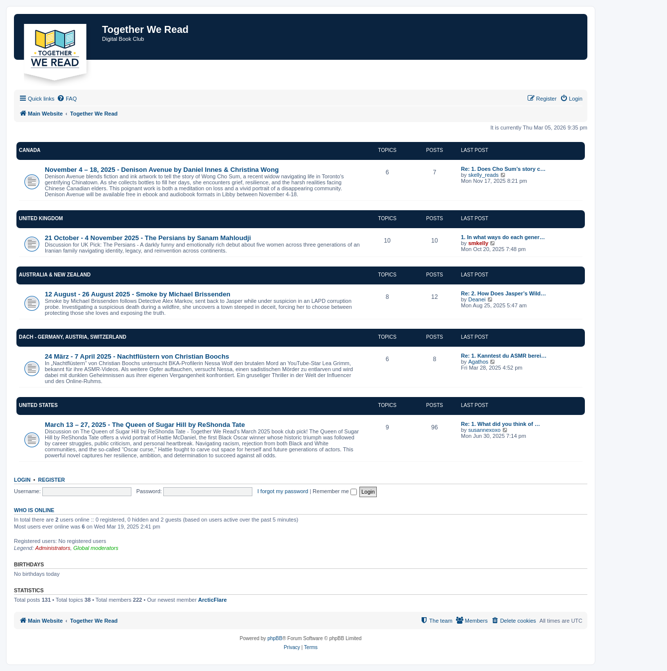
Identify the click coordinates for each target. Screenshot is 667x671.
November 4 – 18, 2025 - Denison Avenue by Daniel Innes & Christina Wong (162, 169)
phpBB (274, 638)
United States (38, 405)
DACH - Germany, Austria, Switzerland (72, 337)
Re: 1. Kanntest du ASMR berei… (504, 356)
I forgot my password (282, 491)
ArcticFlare (212, 600)
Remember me (335, 491)
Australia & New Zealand (55, 274)
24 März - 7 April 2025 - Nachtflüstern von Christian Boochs (137, 356)
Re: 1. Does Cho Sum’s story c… (503, 169)
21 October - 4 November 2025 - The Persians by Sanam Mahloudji (148, 238)
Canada (29, 150)
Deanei (477, 299)
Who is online (34, 510)
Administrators (52, 548)
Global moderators (95, 548)
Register (51, 480)
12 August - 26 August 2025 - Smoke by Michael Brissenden (137, 294)
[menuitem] (67, 99)
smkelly (478, 243)
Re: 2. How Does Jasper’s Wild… (503, 293)
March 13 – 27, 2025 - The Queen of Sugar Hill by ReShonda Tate (145, 424)
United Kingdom (41, 218)
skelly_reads (483, 175)
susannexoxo (484, 430)
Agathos (478, 362)
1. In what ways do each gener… (503, 237)
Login (22, 480)
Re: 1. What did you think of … (500, 424)
